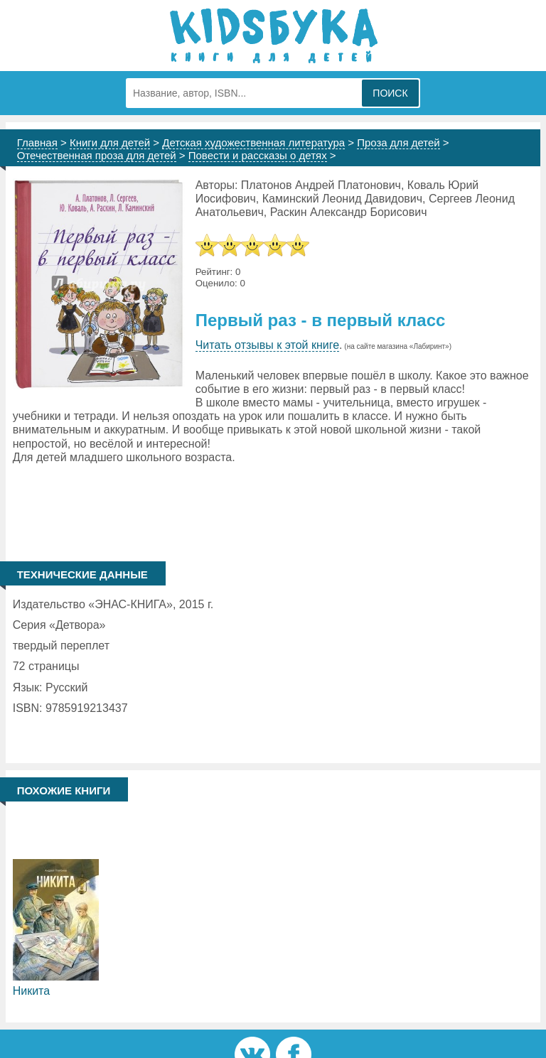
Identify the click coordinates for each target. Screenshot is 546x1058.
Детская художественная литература (253, 142)
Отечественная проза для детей (96, 155)
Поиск (390, 93)
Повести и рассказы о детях (257, 155)
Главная (37, 142)
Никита (31, 991)
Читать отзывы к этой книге (267, 345)
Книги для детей (110, 142)
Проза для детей (398, 142)
